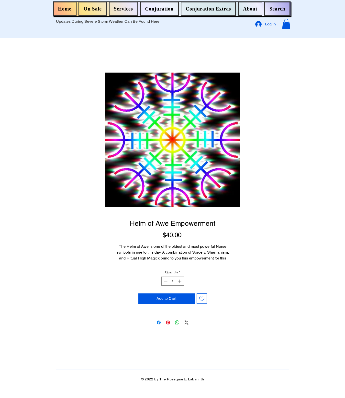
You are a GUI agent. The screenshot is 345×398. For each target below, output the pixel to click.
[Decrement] (165, 281)
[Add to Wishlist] (202, 298)
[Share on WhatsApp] (177, 322)
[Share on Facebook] (159, 322)
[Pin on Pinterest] (168, 322)
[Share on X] (186, 322)
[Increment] (180, 281)
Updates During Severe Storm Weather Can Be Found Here (107, 21)
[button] (92, 9)
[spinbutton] (172, 281)
